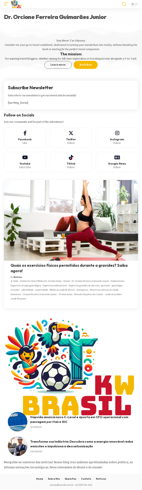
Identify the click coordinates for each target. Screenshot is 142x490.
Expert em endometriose (55, 285)
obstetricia (16, 294)
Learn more (58, 64)
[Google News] (117, 162)
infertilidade (27, 290)
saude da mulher (113, 294)
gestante (105, 285)
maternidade (41, 290)
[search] (124, 4)
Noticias (17, 277)
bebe (15, 281)
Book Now (85, 64)
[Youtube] (25, 162)
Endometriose (117, 281)
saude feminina (18, 298)
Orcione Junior (66, 294)
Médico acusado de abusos (62, 290)
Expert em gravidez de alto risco (84, 285)
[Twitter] (71, 138)
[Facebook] (25, 138)
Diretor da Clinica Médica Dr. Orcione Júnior (41, 281)
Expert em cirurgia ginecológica (26, 285)
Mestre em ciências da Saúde (104, 290)
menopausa (82, 290)
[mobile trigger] (7, 4)
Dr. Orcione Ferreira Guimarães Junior (90, 281)
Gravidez (15, 290)
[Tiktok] (71, 162)
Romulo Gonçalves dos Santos (88, 294)
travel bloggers (29, 58)
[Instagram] (117, 138)
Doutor (66, 281)
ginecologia (117, 285)
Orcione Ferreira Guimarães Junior (40, 294)
